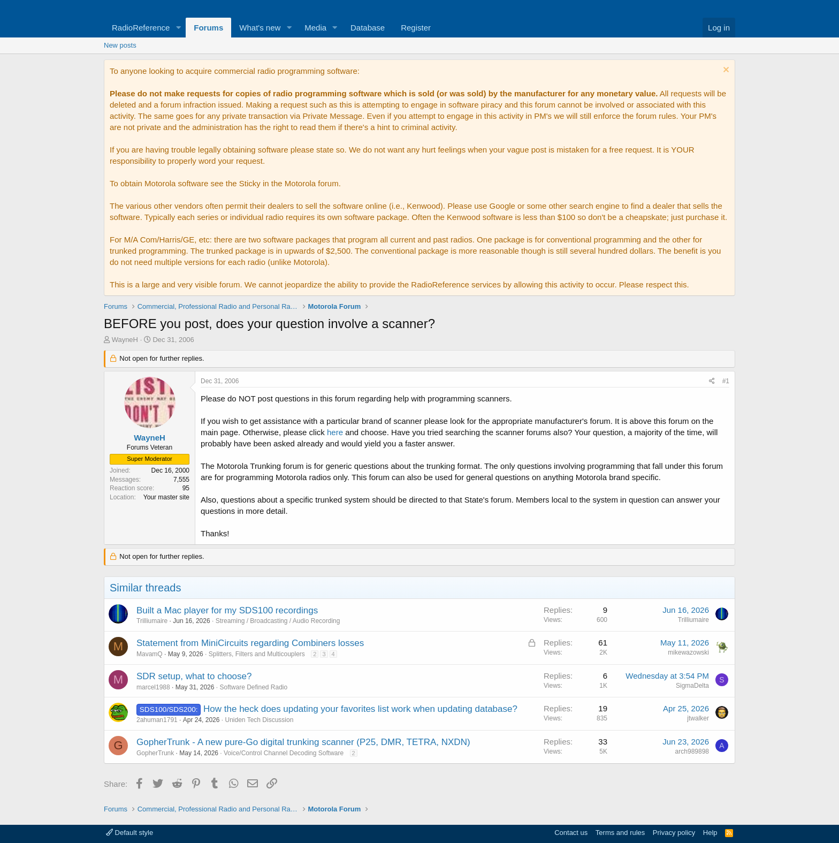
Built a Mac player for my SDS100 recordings (227, 610)
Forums (208, 27)
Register (416, 27)
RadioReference (141, 27)
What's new (259, 27)
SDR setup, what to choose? (193, 676)
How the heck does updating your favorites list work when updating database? (360, 709)
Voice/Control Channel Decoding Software (284, 753)
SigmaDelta (692, 685)
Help (710, 833)
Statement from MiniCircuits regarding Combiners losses (250, 643)
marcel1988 (153, 687)
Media (315, 27)
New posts (120, 45)
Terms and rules (620, 833)
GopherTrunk (155, 753)
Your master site (166, 497)
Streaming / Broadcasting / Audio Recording (278, 621)
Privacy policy (674, 833)
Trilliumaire (151, 621)
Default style (129, 833)
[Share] (712, 381)
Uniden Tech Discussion (259, 720)
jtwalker (698, 718)
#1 (725, 381)
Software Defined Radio (253, 687)
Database (367, 27)
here (335, 432)
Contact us (571, 833)
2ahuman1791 (157, 720)
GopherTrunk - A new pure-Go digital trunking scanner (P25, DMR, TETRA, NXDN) (303, 742)
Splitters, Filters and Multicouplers (257, 654)
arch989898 (692, 751)
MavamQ (149, 654)
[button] (178, 27)
